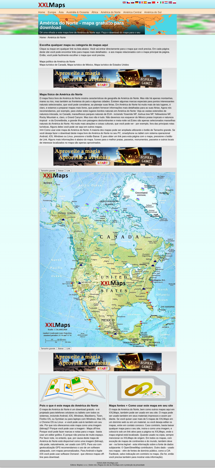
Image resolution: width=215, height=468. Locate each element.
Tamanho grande (48, 171)
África (94, 12)
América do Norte (110, 12)
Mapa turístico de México (80, 65)
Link (68, 171)
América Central (132, 12)
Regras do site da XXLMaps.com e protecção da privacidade (121, 465)
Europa (52, 12)
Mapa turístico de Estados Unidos (111, 65)
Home (41, 12)
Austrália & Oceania (77, 12)
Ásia (61, 12)
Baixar (61, 171)
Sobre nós (93, 465)
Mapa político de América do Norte (57, 61)
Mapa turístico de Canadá (53, 65)
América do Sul (152, 12)
